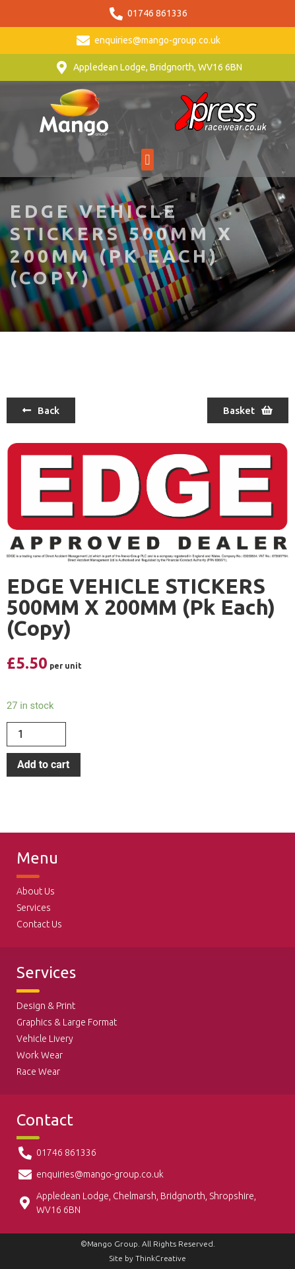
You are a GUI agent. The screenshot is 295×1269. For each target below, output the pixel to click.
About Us (35, 891)
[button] (147, 159)
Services (33, 907)
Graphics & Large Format (66, 1022)
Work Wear (39, 1055)
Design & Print (45, 1005)
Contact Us (39, 924)
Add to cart (43, 764)
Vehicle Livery (44, 1038)
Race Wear (38, 1071)
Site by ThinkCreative (147, 1258)
